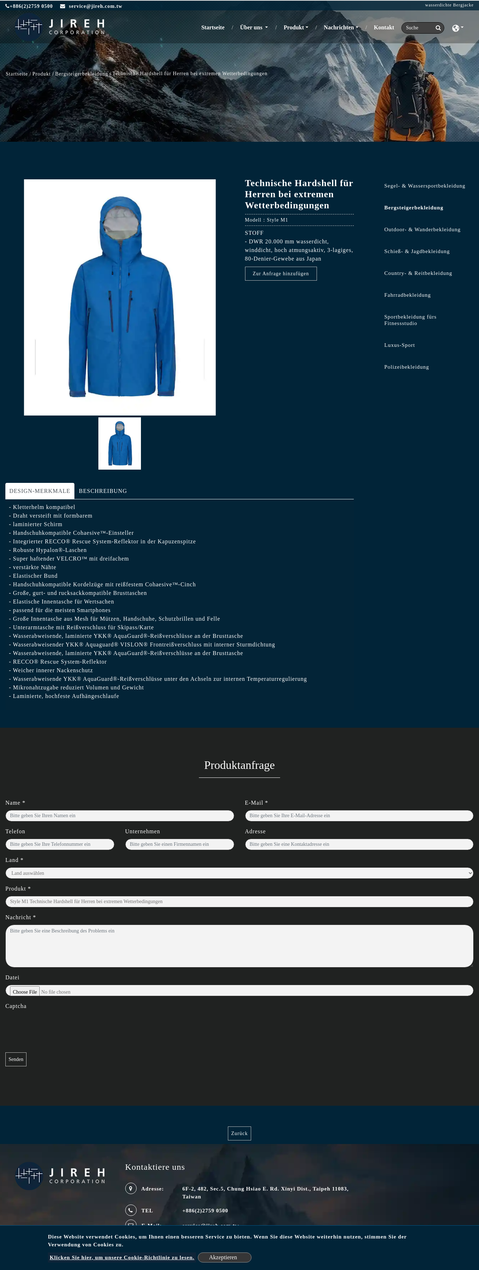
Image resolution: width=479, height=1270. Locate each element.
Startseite (214, 26)
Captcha (15, 1006)
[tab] (419, 187)
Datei (12, 977)
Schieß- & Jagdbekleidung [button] (417, 251)
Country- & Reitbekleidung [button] (418, 273)
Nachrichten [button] (339, 27)
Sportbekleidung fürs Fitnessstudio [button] (410, 320)
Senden (16, 1059)
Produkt (42, 74)
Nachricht (20, 917)
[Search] (422, 28)
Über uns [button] (252, 27)
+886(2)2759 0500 (29, 6)
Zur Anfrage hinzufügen (281, 273)
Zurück (239, 1133)
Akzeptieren (223, 1257)
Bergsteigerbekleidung (81, 74)
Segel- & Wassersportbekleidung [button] (424, 186)
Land (14, 860)
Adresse (255, 831)
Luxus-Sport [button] (399, 345)
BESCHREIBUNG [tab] (103, 491)
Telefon (15, 831)
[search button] (436, 28)
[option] (120, 297)
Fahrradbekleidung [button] (407, 295)
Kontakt (384, 27)
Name (15, 803)
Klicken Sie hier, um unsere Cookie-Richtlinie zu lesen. (122, 1257)
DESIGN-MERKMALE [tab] (39, 491)
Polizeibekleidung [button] (406, 367)
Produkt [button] (294, 27)
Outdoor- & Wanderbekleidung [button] (422, 229)
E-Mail (256, 803)
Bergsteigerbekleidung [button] (413, 207)
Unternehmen (142, 831)
